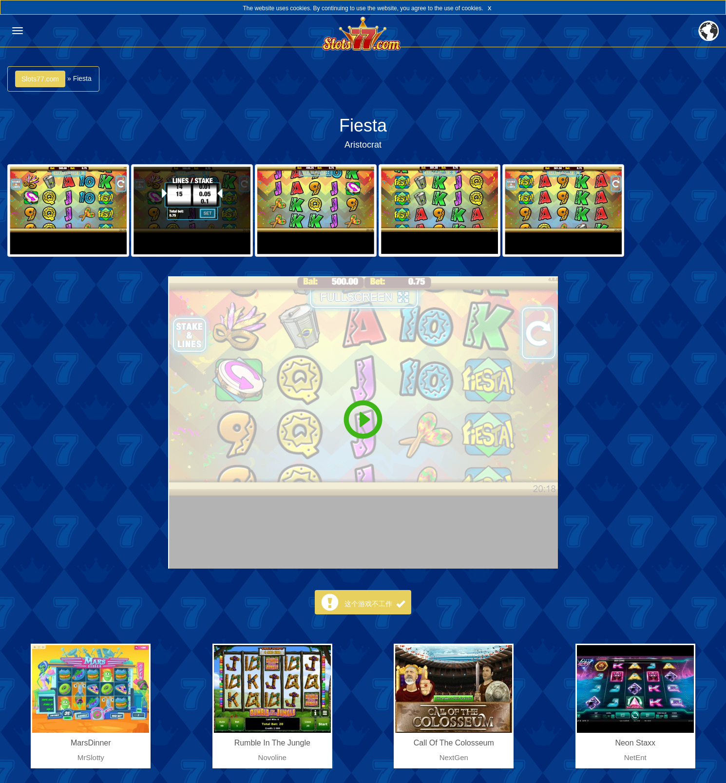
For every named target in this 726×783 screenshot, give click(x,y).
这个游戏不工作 (374, 604)
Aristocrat (363, 145)
